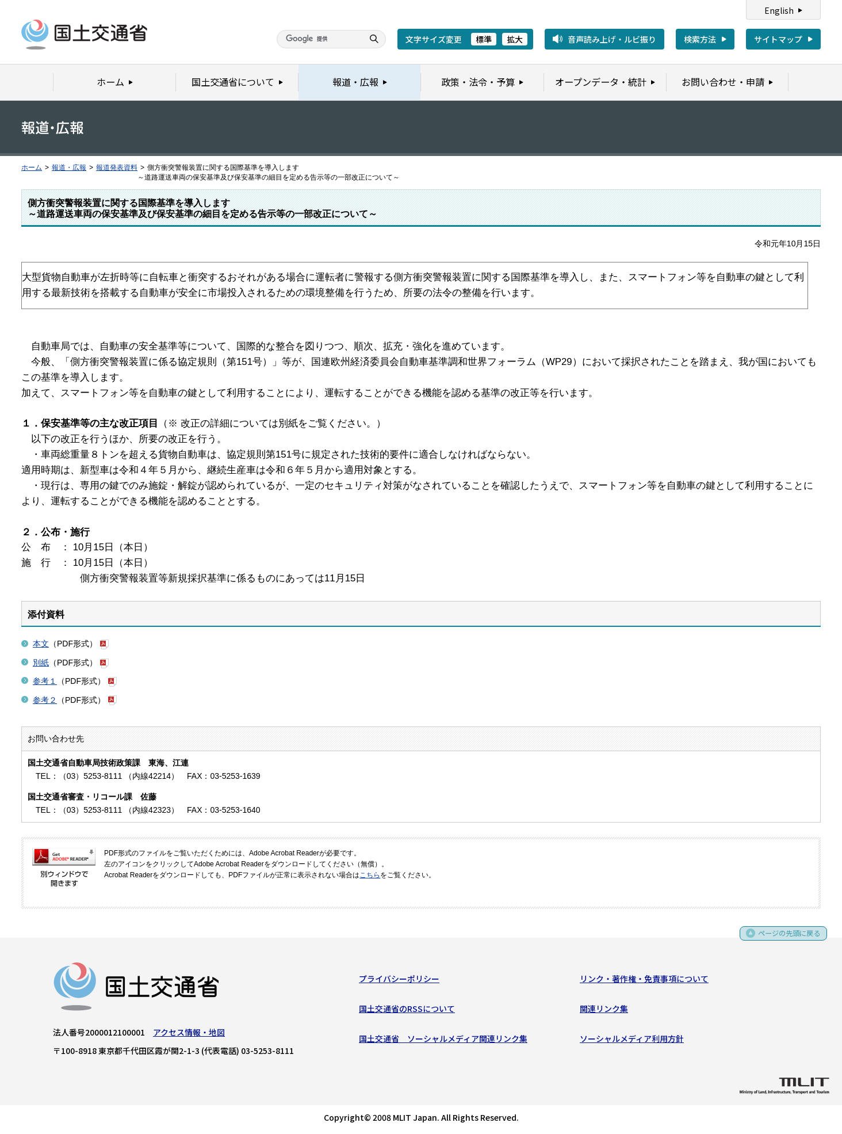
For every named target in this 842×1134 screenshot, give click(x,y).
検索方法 (700, 39)
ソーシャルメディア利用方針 (632, 1041)
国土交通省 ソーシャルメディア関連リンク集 (443, 1041)
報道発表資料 (116, 167)
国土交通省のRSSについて (407, 1011)
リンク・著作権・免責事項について (644, 981)
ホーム (31, 167)
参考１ (45, 681)
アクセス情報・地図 (189, 1034)
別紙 (41, 662)
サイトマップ (778, 39)
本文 (41, 643)
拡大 (515, 39)
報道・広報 (69, 167)
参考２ (45, 700)
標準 (484, 39)
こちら (369, 875)
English (779, 10)
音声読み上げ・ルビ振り (612, 39)
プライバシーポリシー (399, 981)
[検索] (318, 39)
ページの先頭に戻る (785, 939)
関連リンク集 (604, 1011)
